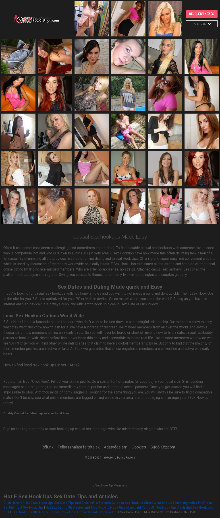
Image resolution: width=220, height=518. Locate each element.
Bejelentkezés (201, 14)
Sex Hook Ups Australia (173, 507)
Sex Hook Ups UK (24, 512)
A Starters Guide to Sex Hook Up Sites (124, 503)
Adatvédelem (115, 447)
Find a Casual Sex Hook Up (96, 512)
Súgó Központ (162, 447)
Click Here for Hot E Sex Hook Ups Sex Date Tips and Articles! (48, 503)
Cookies (139, 447)
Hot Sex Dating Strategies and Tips (71, 507)
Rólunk (48, 447)
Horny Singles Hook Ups (57, 512)
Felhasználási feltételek (79, 447)
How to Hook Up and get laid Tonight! (126, 507)
